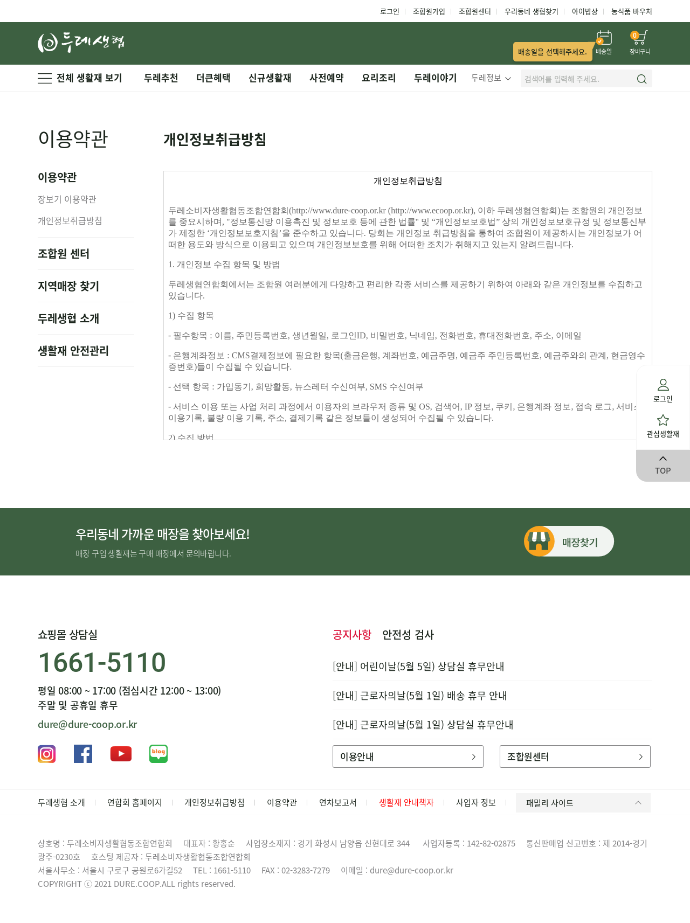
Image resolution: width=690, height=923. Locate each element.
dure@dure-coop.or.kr (87, 724)
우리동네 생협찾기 (531, 11)
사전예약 (326, 77)
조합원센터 (475, 11)
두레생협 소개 (68, 318)
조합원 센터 (63, 253)
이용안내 (407, 756)
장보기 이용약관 (67, 198)
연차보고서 (338, 802)
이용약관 (282, 802)
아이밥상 (585, 11)
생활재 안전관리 (73, 350)
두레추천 (161, 77)
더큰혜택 (213, 77)
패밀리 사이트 (585, 803)
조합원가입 (429, 11)
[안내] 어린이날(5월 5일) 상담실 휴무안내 (419, 666)
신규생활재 (270, 77)
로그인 (389, 11)
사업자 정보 (476, 802)
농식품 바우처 (631, 11)
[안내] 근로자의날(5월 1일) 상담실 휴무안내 (423, 724)
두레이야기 (435, 77)
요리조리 (379, 77)
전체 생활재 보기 (80, 77)
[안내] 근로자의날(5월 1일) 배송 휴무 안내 (420, 695)
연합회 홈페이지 (134, 802)
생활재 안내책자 (406, 802)
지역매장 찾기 (68, 286)
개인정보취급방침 (70, 220)
